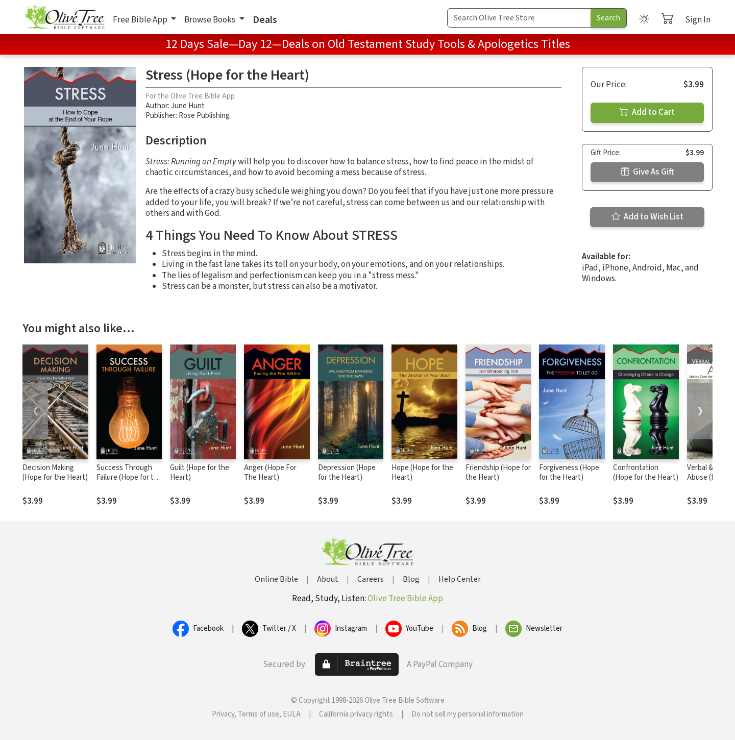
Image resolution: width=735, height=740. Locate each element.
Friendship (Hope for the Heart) (498, 472)
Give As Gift (647, 172)
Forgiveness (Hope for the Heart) (569, 472)
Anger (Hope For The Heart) (270, 472)
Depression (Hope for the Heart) (347, 472)
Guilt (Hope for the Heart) (199, 472)
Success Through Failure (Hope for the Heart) (129, 477)
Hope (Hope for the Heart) (422, 472)
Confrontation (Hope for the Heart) (645, 472)
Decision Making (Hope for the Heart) (55, 472)
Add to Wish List (647, 217)
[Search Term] (519, 18)
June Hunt (188, 106)
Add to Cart (647, 112)
